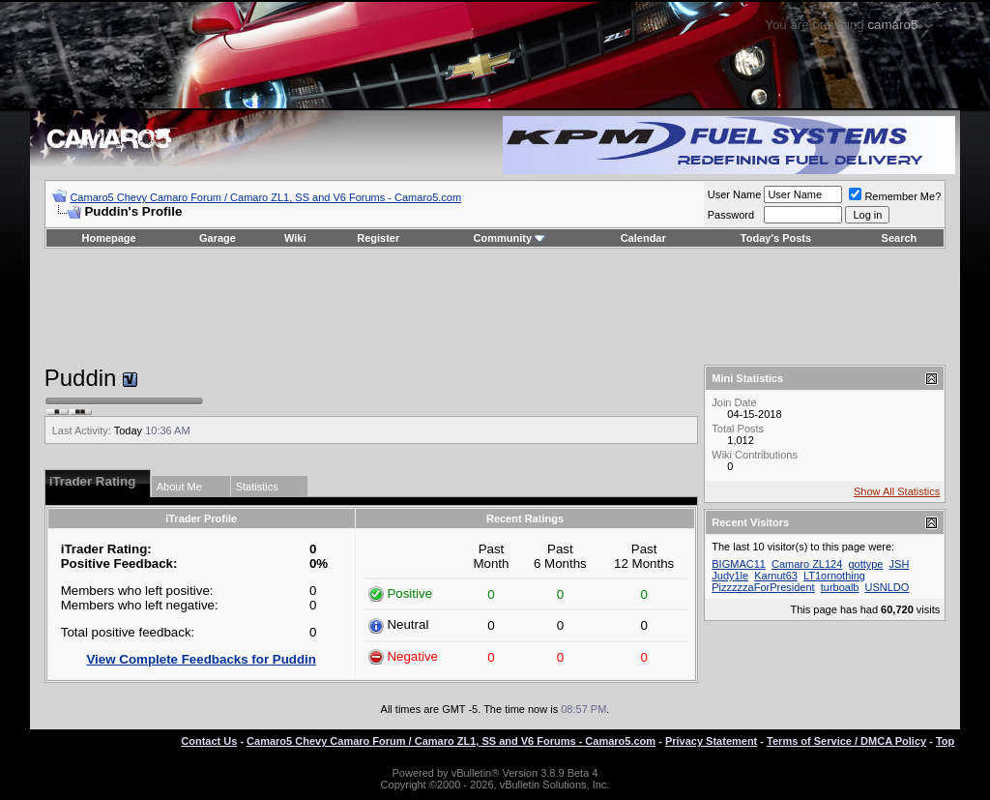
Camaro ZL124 (807, 564)
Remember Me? (895, 196)
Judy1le (730, 575)
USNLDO (887, 587)
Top (945, 741)
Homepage (108, 238)
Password (731, 215)
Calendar (643, 238)
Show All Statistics (897, 491)
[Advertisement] (495, 306)
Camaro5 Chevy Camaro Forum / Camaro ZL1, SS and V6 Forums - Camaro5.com (265, 197)
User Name (735, 194)
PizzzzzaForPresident (763, 587)
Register (378, 238)
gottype (865, 564)
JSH (899, 564)
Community (510, 238)
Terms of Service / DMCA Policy (846, 741)
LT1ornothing (834, 575)
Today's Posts (776, 238)
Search (899, 238)
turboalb (840, 587)
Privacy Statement (711, 741)
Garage (217, 238)
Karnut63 (776, 575)
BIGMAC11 (739, 564)
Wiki (295, 238)
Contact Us (209, 741)
